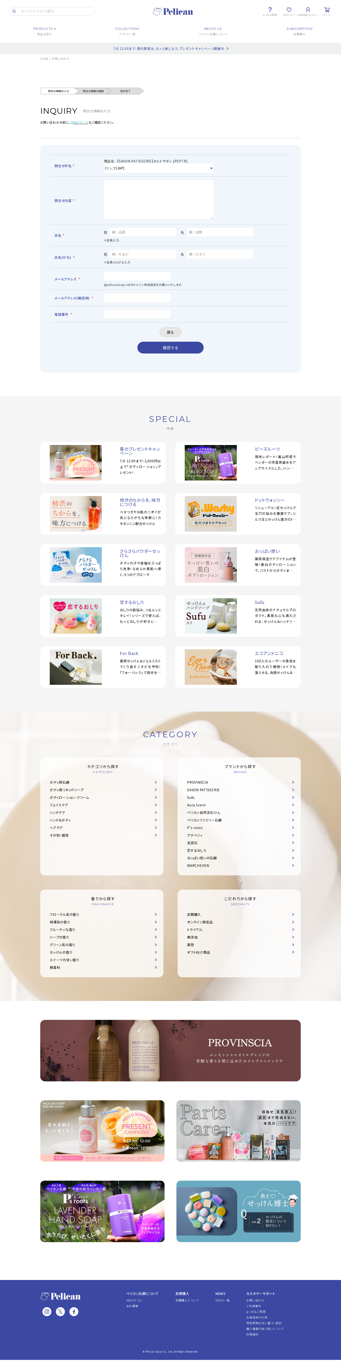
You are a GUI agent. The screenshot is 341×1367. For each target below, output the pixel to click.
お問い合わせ (255, 1307)
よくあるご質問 (255, 1319)
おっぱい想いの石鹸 (202, 865)
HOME (44, 59)
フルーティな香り (62, 936)
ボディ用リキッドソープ (67, 797)
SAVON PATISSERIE (203, 797)
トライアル (194, 936)
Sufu (191, 804)
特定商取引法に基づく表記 (264, 1330)
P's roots (195, 834)
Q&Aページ (80, 122)
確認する (170, 355)
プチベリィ (195, 842)
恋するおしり (196, 857)
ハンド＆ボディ (60, 827)
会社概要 (132, 1313)
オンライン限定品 (200, 929)
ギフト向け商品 (198, 959)
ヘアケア (56, 834)
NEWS (220, 1300)
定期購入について (187, 1307)
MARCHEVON (198, 872)
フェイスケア (59, 812)
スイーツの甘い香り (64, 967)
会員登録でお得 (256, 1324)
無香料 (55, 974)
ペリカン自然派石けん (203, 819)
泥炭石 (192, 850)
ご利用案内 (253, 1313)
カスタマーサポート (260, 1300)
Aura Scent (196, 812)
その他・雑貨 (59, 842)
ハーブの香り (59, 944)
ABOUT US (133, 1307)
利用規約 (252, 1341)
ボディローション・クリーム (69, 804)
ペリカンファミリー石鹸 (204, 827)
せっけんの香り (61, 959)
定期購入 (194, 921)
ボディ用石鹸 (60, 789)
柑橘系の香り (60, 929)
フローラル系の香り (64, 921)
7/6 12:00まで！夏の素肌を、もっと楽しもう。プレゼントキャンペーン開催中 (168, 48)
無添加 (192, 944)
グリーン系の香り (62, 951)
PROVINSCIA (197, 789)
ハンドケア (57, 819)
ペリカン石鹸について (142, 1300)
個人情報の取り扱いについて (265, 1336)
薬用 (190, 951)
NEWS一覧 (222, 1307)
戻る (170, 339)
